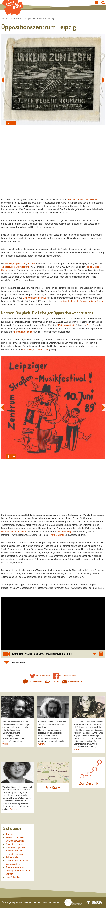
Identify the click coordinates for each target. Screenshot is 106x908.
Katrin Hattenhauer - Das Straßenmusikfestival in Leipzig (42, 654)
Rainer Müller (12, 857)
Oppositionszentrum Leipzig (40, 18)
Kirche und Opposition (16, 847)
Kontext (9, 834)
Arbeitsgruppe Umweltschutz (15, 267)
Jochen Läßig (64, 531)
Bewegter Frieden (14, 844)
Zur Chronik (88, 783)
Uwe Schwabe (13, 877)
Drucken (52, 681)
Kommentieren (32, 681)
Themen (5, 18)
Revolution (18, 18)
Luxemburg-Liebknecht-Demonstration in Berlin (80, 301)
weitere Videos (19, 662)
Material (27, 902)
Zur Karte (53, 788)
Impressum (46, 902)
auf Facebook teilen (64, 676)
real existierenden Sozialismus (82, 199)
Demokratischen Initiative (13, 531)
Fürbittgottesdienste (24, 332)
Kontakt (56, 902)
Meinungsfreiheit (66, 325)
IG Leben (31, 263)
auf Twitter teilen (40, 676)
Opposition (62, 312)
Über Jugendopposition (12, 902)
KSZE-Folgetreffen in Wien (35, 349)
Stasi (89, 325)
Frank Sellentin (57, 535)
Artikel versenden (72, 681)
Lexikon (36, 902)
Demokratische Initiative (34, 298)
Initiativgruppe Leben (15, 263)
